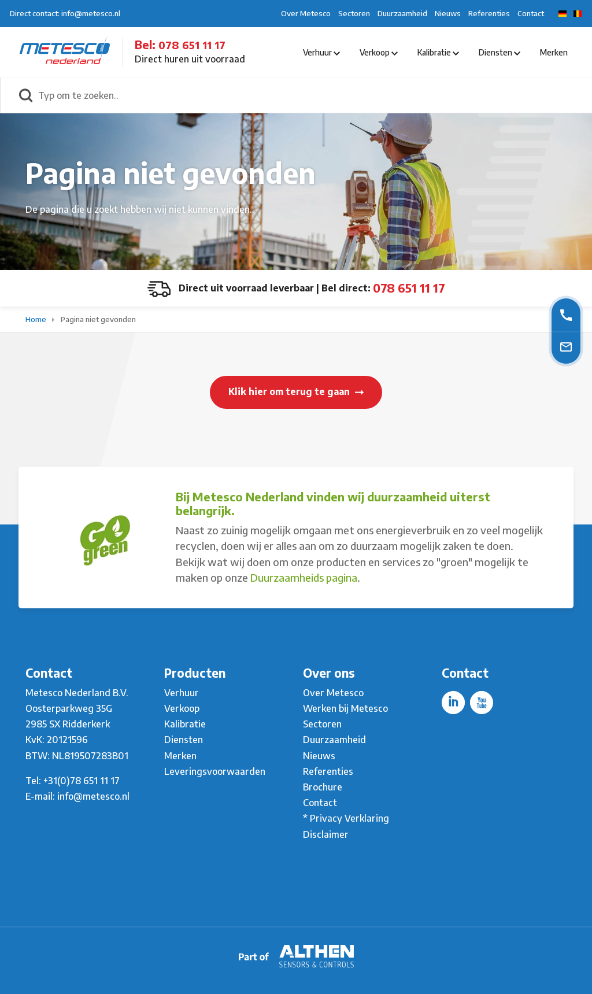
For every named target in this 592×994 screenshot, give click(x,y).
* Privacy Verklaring (346, 818)
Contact (530, 13)
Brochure (322, 787)
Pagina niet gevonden (98, 319)
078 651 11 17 (191, 44)
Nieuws (448, 13)
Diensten (499, 52)
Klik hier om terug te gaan (296, 391)
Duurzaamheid (402, 13)
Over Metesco (306, 13)
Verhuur (321, 52)
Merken (554, 52)
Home (36, 319)
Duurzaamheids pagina (303, 577)
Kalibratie (438, 52)
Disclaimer (326, 834)
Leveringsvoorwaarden (214, 771)
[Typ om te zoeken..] (308, 95)
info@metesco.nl (93, 796)
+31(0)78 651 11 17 (81, 780)
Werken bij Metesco (345, 708)
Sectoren (354, 13)
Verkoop (379, 52)
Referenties (489, 13)
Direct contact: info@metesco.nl (65, 13)
